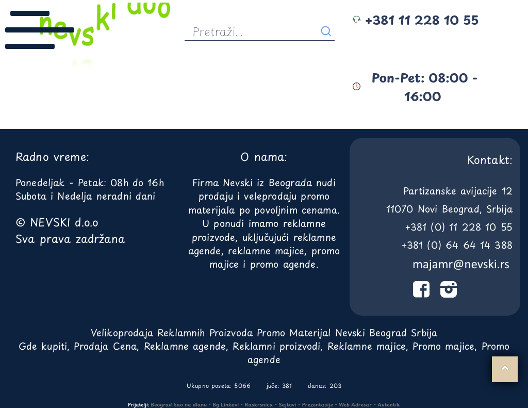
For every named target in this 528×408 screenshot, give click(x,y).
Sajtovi (287, 404)
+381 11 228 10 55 (415, 19)
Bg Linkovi (225, 404)
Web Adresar (355, 404)
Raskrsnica (259, 404)
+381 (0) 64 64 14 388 (457, 245)
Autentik (388, 404)
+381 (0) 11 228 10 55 (459, 227)
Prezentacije (317, 404)
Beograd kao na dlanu (179, 404)
